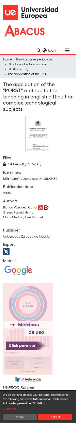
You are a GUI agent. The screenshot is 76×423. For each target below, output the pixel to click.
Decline (20, 417)
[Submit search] (38, 50)
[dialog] (38, 406)
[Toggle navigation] (67, 50)
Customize (10, 408)
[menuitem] (44, 50)
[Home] (32, 12)
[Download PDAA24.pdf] (22, 164)
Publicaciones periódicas (34, 59)
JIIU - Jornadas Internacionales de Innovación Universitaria (27, 64)
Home (7, 59)
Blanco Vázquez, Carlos (20, 207)
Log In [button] (53, 50)
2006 (7, 193)
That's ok (55, 416)
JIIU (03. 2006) (17, 69)
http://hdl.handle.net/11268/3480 (34, 178)
